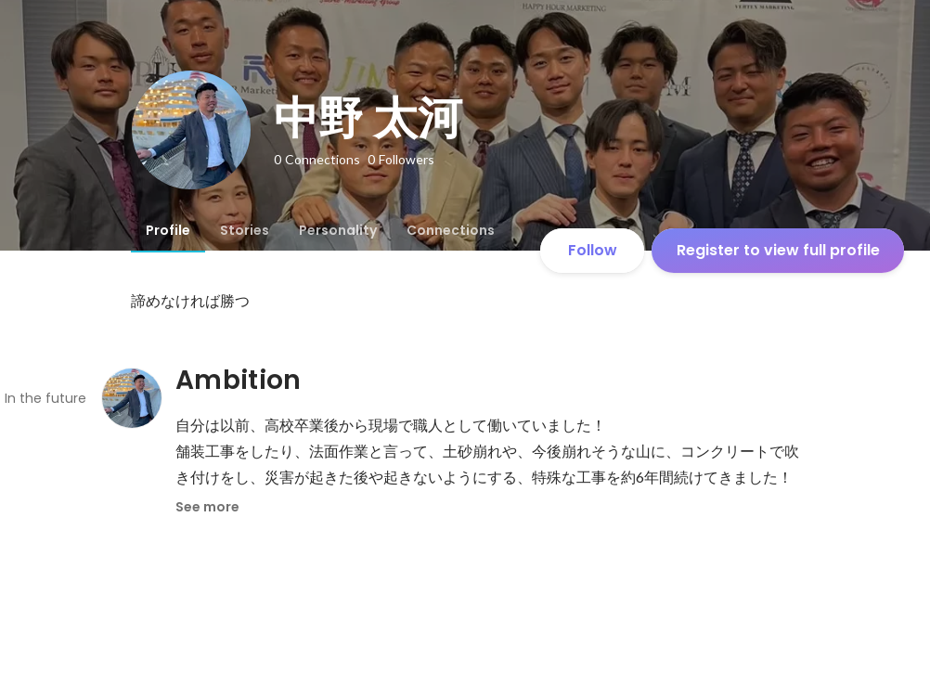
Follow (592, 250)
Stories (244, 230)
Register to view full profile (778, 250)
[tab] (168, 230)
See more (207, 507)
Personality (338, 230)
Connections (451, 230)
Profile (168, 230)
